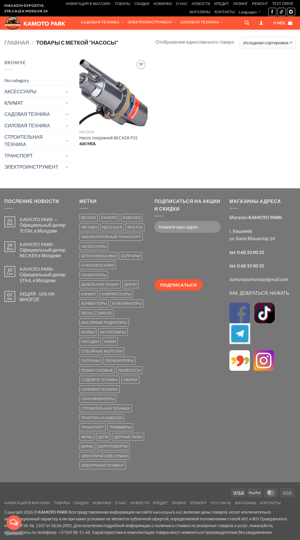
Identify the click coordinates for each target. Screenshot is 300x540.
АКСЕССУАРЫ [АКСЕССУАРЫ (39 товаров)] (94, 246)
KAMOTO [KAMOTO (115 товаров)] (109, 217)
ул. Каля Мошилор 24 (252, 238)
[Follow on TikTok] (281, 12)
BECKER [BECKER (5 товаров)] (88, 217)
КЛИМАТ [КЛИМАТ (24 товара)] (88, 294)
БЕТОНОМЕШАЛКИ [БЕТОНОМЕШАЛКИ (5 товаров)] (98, 255)
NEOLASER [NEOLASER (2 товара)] (112, 227)
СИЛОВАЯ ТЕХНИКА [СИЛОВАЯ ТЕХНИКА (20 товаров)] (99, 389)
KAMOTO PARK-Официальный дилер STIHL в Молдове (43, 274)
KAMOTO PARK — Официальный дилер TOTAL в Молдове (43, 224)
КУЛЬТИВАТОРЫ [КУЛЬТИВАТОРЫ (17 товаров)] (127, 303)
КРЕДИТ (221, 3)
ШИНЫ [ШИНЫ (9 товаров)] (87, 446)
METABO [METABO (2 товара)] (89, 227)
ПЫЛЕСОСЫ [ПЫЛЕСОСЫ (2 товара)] (129, 370)
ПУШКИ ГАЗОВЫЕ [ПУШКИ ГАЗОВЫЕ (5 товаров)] (97, 370)
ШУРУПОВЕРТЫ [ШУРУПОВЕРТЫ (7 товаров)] (113, 446)
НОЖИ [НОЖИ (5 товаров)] (110, 341)
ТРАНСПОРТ (161, 33)
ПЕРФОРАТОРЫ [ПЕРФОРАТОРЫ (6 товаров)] (119, 360)
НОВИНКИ (163, 3)
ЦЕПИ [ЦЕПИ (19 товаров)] (103, 436)
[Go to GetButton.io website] (14, 534)
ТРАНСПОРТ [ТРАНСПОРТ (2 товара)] (92, 427)
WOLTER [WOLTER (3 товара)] (135, 227)
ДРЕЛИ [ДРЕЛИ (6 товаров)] (130, 284)
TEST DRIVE (283, 3)
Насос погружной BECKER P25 (108, 137)
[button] (261, 23)
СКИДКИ (141, 3)
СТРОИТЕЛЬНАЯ (101, 33)
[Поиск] (247, 23)
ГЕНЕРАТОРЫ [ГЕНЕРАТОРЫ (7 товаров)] (93, 274)
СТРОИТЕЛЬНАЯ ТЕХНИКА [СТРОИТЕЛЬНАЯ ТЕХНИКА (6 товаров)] (105, 408)
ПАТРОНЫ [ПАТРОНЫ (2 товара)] (90, 360)
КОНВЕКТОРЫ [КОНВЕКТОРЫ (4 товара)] (94, 303)
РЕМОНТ (260, 3)
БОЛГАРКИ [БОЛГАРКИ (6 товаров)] (130, 255)
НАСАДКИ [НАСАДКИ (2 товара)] (90, 341)
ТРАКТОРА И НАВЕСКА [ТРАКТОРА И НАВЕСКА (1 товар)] (101, 417)
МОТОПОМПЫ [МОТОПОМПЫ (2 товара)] (113, 332)
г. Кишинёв (240, 231)
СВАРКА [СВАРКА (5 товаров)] (130, 379)
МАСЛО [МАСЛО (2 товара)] (105, 313)
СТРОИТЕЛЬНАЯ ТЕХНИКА (23, 140)
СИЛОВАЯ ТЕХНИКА (201, 22)
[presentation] (178, 258)
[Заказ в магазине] (268, 42)
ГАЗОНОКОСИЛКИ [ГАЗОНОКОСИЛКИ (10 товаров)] (97, 265)
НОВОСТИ (201, 3)
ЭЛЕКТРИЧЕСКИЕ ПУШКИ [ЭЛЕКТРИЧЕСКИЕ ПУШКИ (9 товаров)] (104, 455)
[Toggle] (67, 91)
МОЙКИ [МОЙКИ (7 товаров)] (88, 332)
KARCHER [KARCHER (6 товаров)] (132, 217)
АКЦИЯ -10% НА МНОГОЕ (37, 296)
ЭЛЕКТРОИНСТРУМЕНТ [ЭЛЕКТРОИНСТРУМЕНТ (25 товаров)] (102, 465)
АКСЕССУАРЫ (194, 33)
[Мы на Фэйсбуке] (272, 12)
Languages (250, 12)
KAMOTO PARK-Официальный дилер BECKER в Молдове (43, 249)
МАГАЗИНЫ (200, 11)
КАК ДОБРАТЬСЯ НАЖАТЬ (259, 293)
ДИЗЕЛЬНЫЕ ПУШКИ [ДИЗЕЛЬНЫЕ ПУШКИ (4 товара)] (100, 284)
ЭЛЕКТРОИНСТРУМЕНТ (151, 22)
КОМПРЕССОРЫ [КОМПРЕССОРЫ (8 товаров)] (116, 294)
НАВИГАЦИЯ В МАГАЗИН (88, 3)
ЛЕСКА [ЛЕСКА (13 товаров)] (87, 313)
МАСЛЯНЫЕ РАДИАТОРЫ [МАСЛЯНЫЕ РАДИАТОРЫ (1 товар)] (104, 322)
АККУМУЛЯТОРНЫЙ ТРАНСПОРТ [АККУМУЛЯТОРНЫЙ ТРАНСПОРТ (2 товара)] (111, 236)
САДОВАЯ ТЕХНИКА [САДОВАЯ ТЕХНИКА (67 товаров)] (99, 379)
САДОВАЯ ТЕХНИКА (102, 22)
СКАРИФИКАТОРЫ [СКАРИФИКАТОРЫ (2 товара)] (98, 398)
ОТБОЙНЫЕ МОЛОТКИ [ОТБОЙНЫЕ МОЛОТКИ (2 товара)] (101, 351)
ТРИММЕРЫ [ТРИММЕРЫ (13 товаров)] (120, 427)
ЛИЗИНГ (240, 3)
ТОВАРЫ (122, 3)
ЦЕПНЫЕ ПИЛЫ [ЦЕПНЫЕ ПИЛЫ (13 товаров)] (128, 436)
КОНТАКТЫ (224, 11)
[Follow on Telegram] (291, 12)
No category (16, 80)
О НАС (182, 3)
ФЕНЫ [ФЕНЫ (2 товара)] (87, 436)
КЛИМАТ (133, 33)
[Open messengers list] (14, 522)
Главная (16, 42)
